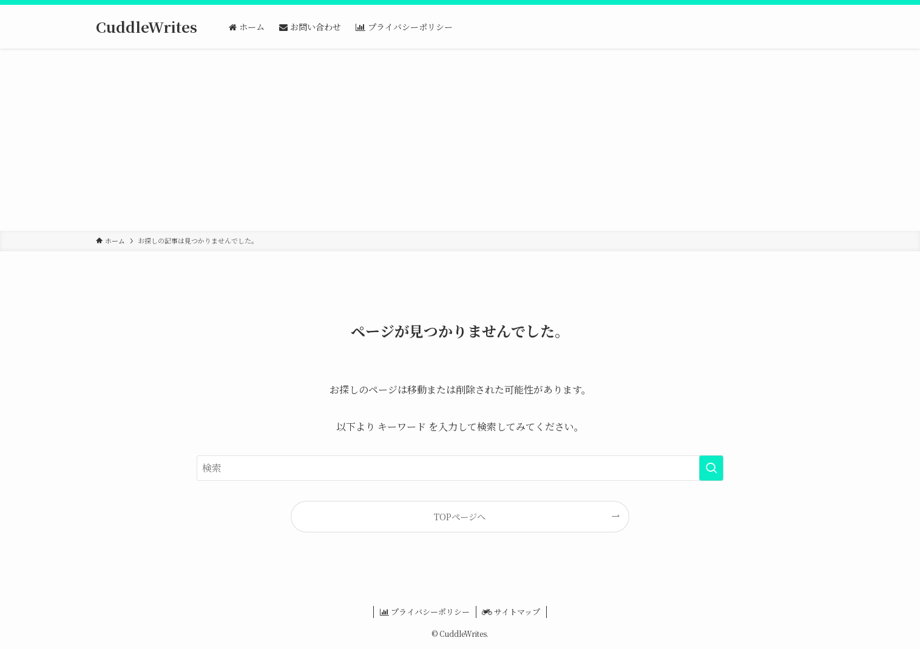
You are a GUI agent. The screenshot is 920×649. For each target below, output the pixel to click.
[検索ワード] (460, 468)
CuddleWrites (146, 26)
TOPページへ (459, 516)
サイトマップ (511, 611)
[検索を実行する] (711, 468)
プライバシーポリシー (425, 611)
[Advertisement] (460, 140)
